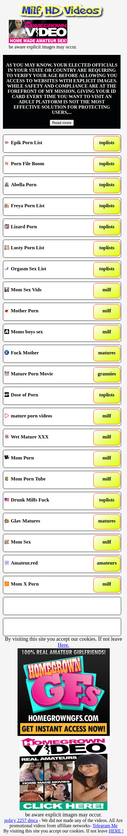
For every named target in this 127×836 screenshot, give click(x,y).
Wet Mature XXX (46, 437)
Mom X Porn (46, 585)
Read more (61, 123)
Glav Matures (46, 522)
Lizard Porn (46, 227)
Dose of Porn (46, 395)
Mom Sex (46, 543)
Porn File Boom (46, 164)
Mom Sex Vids (46, 290)
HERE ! (116, 830)
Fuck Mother (46, 353)
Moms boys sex (46, 332)
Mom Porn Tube (46, 479)
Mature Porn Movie (46, 374)
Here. (63, 645)
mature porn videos (46, 416)
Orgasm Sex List (46, 269)
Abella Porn (46, 185)
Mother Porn (46, 311)
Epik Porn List (46, 143)
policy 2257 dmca (21, 820)
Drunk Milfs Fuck (46, 500)
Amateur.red (46, 564)
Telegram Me (105, 825)
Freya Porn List (46, 206)
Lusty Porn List (46, 248)
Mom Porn (46, 458)
